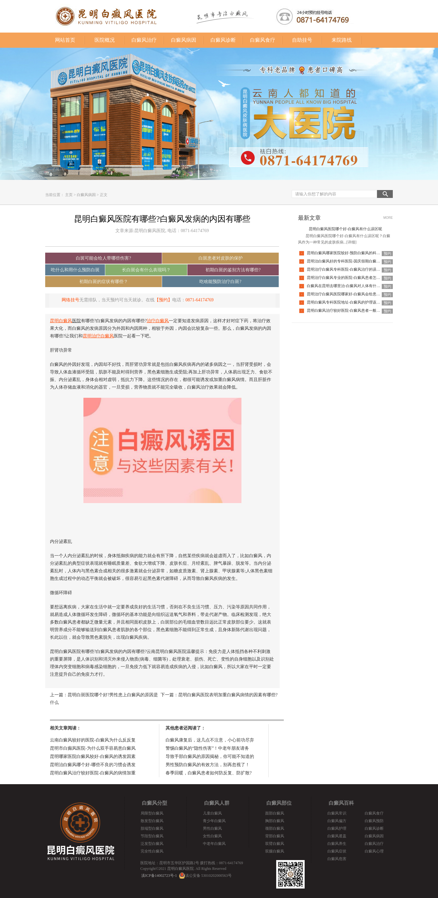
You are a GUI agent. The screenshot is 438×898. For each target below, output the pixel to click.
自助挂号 (302, 40)
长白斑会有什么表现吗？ (146, 270)
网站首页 (65, 40)
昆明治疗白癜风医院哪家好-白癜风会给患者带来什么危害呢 (357, 294)
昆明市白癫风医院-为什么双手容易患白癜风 (93, 748)
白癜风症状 (336, 851)
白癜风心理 (374, 851)
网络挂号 (70, 300)
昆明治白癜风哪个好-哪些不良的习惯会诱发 (93, 764)
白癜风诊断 (223, 40)
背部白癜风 (274, 836)
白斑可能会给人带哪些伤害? (103, 258)
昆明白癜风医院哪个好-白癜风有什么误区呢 (345, 229)
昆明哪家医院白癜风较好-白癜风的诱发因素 (93, 756)
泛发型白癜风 (152, 843)
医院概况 (104, 40)
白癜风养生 (336, 843)
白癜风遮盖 (336, 836)
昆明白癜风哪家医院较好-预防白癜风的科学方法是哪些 (353, 253)
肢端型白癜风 (152, 828)
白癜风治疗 (144, 40)
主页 (69, 195)
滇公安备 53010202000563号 (208, 875)
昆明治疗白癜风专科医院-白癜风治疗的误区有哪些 (349, 269)
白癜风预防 (374, 821)
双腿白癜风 (274, 851)
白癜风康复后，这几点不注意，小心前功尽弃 (210, 740)
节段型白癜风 (152, 836)
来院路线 (342, 40)
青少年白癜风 (214, 821)
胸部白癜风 (274, 821)
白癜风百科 (341, 803)
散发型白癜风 (152, 821)
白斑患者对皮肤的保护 (220, 258)
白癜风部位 (279, 803)
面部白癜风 (274, 813)
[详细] (351, 242)
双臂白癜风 (274, 843)
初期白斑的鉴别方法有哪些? (232, 270)
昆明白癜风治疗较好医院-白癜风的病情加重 (93, 773)
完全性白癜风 (152, 851)
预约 (387, 253)
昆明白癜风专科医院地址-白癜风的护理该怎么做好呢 (351, 302)
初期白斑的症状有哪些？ (103, 281)
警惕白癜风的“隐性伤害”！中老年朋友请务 (207, 748)
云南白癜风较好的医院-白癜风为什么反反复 (93, 740)
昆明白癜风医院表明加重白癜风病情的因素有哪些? (227, 694)
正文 (103, 195)
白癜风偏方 (336, 821)
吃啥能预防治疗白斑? (220, 281)
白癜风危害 (336, 859)
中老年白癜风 (214, 843)
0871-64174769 (200, 300)
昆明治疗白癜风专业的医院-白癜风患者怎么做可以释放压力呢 (359, 277)
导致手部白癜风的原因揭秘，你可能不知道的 (210, 756)
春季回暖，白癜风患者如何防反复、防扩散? (209, 773)
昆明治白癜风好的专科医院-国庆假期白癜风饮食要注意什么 (357, 261)
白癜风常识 (336, 813)
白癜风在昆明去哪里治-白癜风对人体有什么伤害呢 (349, 286)
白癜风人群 (216, 803)
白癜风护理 (336, 828)
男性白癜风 (212, 828)
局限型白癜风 (152, 813)
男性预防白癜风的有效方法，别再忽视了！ (208, 764)
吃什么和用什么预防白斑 (75, 270)
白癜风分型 (154, 803)
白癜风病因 (183, 40)
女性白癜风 (212, 836)
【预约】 (163, 300)
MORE (388, 217)
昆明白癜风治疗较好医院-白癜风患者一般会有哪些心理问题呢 (359, 310)
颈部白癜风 (274, 828)
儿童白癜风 (212, 813)
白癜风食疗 (262, 40)
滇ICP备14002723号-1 (159, 875)
